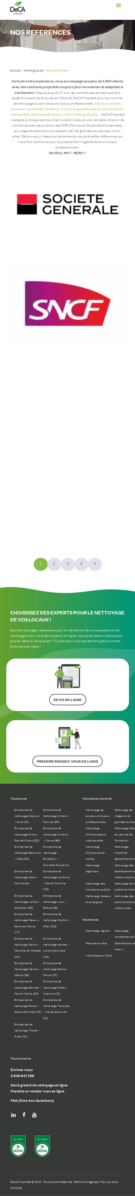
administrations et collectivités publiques (64, 114)
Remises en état (96, 943)
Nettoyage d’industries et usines (95, 852)
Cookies (16, 1188)
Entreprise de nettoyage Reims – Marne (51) (55, 969)
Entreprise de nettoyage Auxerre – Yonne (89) (55, 834)
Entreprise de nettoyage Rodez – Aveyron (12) (55, 987)
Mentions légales (86, 1182)
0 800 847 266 (22, 1075)
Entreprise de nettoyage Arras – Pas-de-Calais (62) (26, 834)
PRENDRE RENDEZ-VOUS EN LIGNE (67, 761)
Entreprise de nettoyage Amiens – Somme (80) (56, 816)
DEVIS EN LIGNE (68, 699)
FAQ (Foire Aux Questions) (32, 1100)
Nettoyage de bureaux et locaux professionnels (98, 816)
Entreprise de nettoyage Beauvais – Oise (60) (27, 852)
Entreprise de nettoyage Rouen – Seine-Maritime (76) (27, 1006)
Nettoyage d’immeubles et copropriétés (96, 834)
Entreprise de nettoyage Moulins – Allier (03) (56, 920)
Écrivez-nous (22, 1069)
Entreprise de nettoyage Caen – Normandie (26, 877)
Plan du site (108, 1182)
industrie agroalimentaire (81, 109)
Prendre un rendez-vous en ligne (37, 1091)
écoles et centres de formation (35, 109)
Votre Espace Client (99, 955)
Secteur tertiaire (108, 103)
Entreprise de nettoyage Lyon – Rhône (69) (54, 902)
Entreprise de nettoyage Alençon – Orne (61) (27, 816)
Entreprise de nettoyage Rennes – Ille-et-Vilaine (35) (27, 987)
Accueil (15, 70)
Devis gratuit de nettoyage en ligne (39, 1085)
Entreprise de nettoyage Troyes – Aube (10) (27, 1030)
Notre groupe (33, 70)
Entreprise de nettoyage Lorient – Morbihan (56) (27, 902)
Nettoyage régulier (98, 930)
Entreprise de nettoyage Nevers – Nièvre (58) (27, 969)
